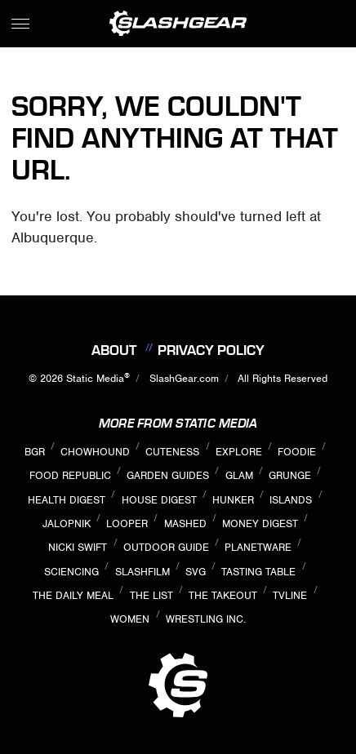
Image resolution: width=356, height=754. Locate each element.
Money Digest (260, 523)
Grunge (290, 475)
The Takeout (223, 595)
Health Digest (66, 500)
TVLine (290, 595)
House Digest (159, 500)
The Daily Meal (73, 595)
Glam (239, 475)
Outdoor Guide (166, 547)
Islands (290, 500)
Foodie (297, 452)
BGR (34, 452)
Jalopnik (66, 523)
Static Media (95, 378)
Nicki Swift (77, 547)
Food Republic (70, 475)
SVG (195, 572)
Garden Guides (168, 475)
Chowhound (95, 452)
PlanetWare (258, 547)
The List (151, 595)
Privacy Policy (211, 350)
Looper (127, 523)
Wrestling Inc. (206, 619)
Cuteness (172, 452)
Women (129, 619)
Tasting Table (258, 572)
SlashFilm (142, 572)
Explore (239, 452)
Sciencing (71, 572)
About (113, 350)
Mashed (185, 523)
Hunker (233, 500)
